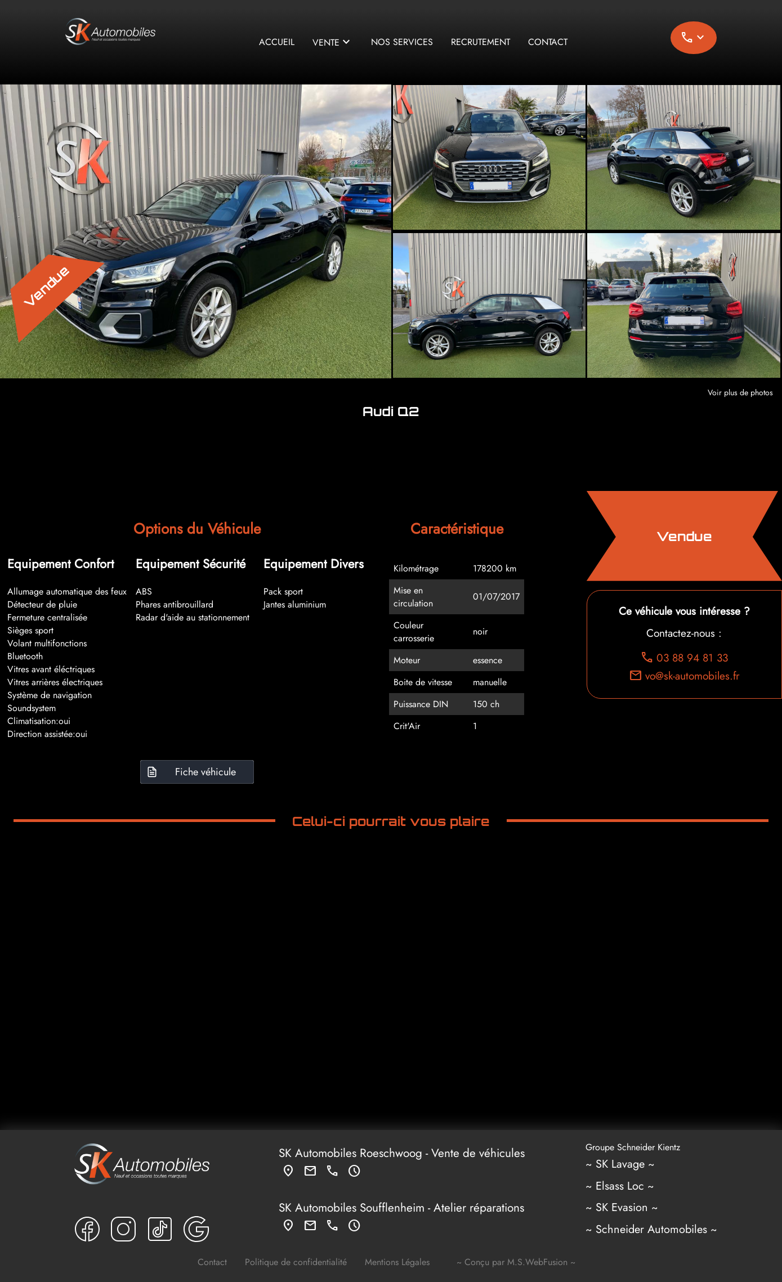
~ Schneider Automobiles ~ (651, 1229)
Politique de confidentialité (296, 1262)
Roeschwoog (391, 1153)
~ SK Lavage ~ (620, 1164)
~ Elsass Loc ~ (620, 1186)
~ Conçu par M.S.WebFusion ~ (516, 1262)
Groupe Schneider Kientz (633, 1146)
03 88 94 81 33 (684, 657)
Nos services (402, 41)
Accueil (276, 41)
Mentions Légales (397, 1262)
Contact (547, 41)
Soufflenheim (392, 1207)
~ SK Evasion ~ (622, 1207)
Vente (332, 42)
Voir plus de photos (740, 392)
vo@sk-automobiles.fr (684, 676)
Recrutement (480, 41)
